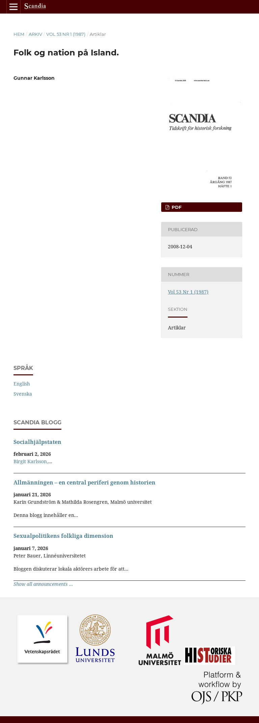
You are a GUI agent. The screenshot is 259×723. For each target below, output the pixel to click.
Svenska (22, 394)
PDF (175, 207)
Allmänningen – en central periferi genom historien (84, 482)
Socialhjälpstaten (37, 442)
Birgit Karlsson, (30, 461)
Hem (18, 34)
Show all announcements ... (43, 584)
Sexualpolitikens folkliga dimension (63, 536)
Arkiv (35, 34)
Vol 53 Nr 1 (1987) (65, 34)
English (21, 383)
